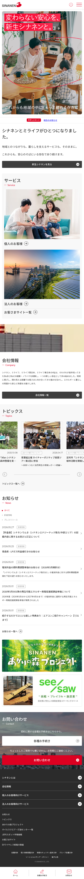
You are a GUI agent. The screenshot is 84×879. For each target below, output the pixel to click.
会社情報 (6, 786)
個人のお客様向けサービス (15, 795)
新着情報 (8, 515)
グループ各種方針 (66, 852)
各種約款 (14, 852)
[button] (4, 474)
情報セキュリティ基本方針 (47, 852)
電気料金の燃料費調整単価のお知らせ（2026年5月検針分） (32, 567)
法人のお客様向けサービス (15, 804)
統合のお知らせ (50, 120)
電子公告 (55, 857)
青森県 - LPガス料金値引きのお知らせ (21, 551)
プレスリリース (11, 519)
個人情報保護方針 (27, 852)
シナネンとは (8, 777)
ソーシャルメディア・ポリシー (37, 857)
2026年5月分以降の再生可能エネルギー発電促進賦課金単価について (36, 591)
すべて (7, 510)
